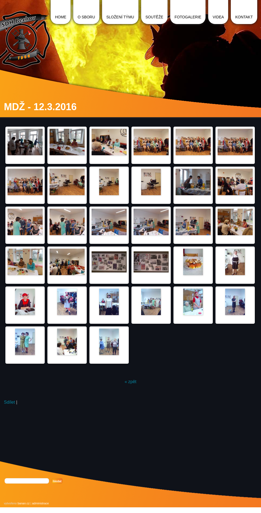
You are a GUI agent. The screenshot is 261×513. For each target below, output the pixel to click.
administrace (40, 503)
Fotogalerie (188, 17)
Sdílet (9, 402)
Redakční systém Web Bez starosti (28, 509)
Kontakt (244, 17)
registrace (60, 509)
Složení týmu (120, 17)
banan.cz (24, 503)
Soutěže (154, 17)
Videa (218, 17)
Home (60, 17)
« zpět (131, 381)
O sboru (86, 17)
